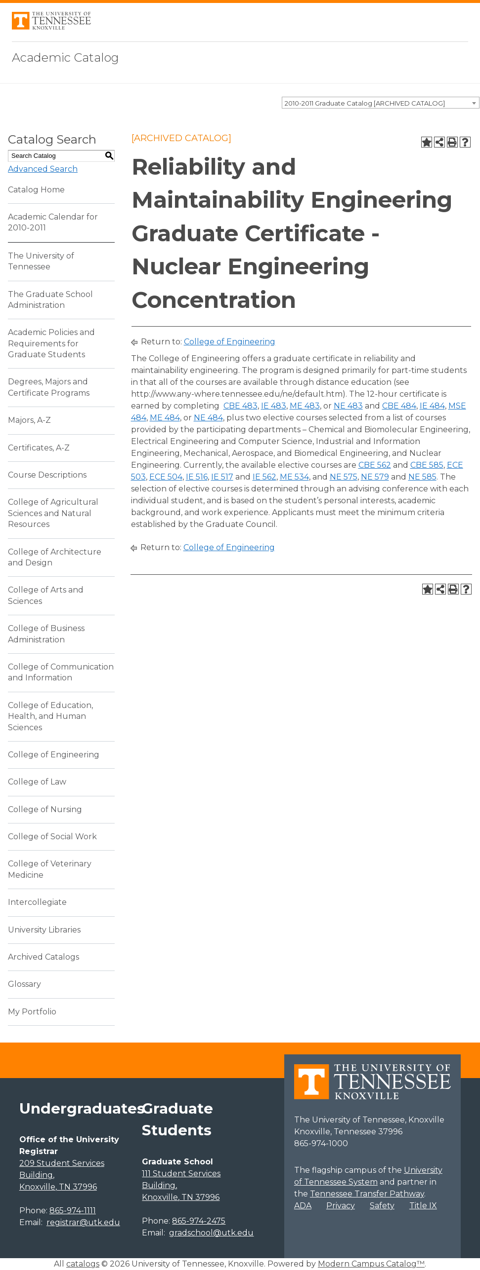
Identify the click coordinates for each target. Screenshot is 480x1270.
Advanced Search (43, 169)
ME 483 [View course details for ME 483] (305, 406)
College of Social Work (52, 836)
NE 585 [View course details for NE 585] (422, 477)
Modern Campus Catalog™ (371, 1264)
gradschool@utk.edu (211, 1232)
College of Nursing (45, 809)
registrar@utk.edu (83, 1222)
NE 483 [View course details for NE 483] (348, 406)
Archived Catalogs (43, 957)
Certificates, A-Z (39, 447)
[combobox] (381, 103)
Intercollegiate (37, 902)
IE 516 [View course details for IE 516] (197, 477)
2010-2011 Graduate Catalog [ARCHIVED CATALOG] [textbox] (365, 103)
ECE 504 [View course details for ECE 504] (165, 477)
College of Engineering (53, 754)
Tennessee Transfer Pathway (367, 1193)
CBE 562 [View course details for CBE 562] (374, 465)
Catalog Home (36, 189)
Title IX (423, 1205)
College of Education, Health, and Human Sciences (50, 716)
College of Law (37, 781)
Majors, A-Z (29, 420)
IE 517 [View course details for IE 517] (222, 477)
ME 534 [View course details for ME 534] (294, 477)
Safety (382, 1205)
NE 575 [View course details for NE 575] (343, 477)
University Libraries (44, 929)
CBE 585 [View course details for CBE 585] (426, 465)
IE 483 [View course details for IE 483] (273, 406)
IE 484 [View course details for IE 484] (432, 406)
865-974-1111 (72, 1210)
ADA (302, 1205)
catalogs (82, 1264)
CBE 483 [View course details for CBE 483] (240, 406)
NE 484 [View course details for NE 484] (208, 417)
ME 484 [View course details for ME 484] (165, 417)
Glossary (24, 984)
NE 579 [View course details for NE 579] (375, 477)
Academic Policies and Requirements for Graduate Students (51, 343)
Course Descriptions (47, 475)
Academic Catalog (65, 57)
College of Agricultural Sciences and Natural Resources (53, 513)
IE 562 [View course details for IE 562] (264, 477)
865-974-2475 (198, 1221)
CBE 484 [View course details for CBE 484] (399, 406)
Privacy (340, 1205)
